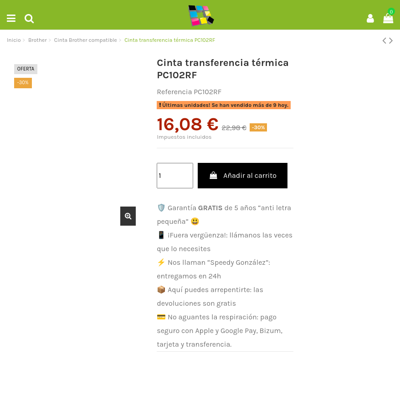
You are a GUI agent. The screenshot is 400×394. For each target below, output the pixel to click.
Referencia (174, 91)
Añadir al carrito (243, 175)
